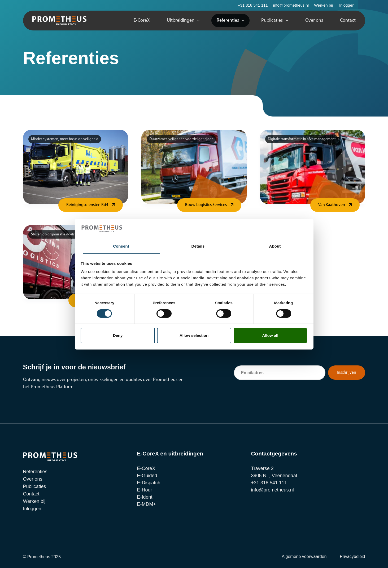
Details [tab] (198, 246)
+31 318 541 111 (253, 5)
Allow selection (194, 335)
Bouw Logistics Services (206, 205)
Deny (118, 335)
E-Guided (147, 475)
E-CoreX (142, 20)
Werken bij (323, 5)
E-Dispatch (148, 482)
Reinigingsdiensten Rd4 (87, 205)
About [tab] (275, 246)
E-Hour (144, 490)
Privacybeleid (352, 556)
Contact (348, 20)
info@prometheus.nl (291, 5)
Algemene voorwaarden (304, 556)
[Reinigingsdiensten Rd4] (75, 167)
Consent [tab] (121, 246)
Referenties (231, 20)
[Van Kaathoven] (312, 167)
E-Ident (144, 497)
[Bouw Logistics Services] (194, 167)
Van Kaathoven (331, 205)
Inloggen (347, 5)
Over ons (314, 20)
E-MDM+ (146, 504)
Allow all (270, 335)
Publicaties (275, 20)
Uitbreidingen (184, 20)
